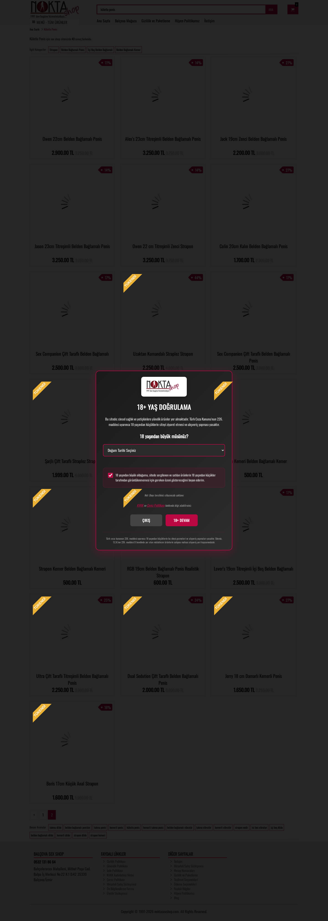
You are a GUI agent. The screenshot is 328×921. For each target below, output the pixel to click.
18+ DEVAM (182, 520)
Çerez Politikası (155, 505)
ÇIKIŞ (146, 520)
